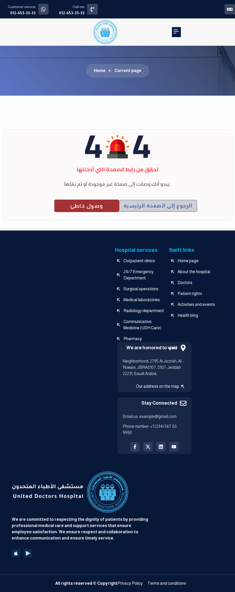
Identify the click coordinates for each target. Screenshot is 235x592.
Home (100, 70)
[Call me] (95, 9)
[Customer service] (44, 9)
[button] (176, 32)
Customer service (22, 7)
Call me (80, 7)
